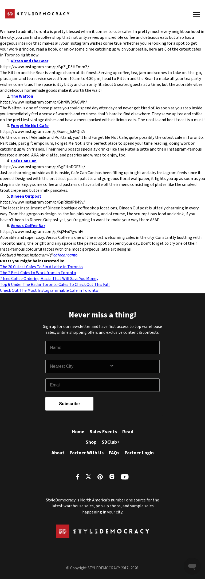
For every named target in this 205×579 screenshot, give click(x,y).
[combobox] (79, 366)
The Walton (22, 96)
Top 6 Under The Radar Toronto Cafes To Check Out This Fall (55, 284)
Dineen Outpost (26, 196)
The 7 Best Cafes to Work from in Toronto (38, 273)
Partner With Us (87, 453)
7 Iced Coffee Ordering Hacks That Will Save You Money (49, 279)
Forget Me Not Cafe (30, 126)
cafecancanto (65, 255)
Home (78, 431)
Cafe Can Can (24, 161)
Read (127, 431)
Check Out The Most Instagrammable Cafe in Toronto (49, 290)
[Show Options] (133, 366)
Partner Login (139, 453)
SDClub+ (111, 442)
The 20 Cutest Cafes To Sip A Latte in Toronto (41, 267)
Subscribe (69, 403)
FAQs (114, 453)
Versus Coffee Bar (28, 226)
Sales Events (103, 431)
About (58, 453)
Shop (91, 442)
